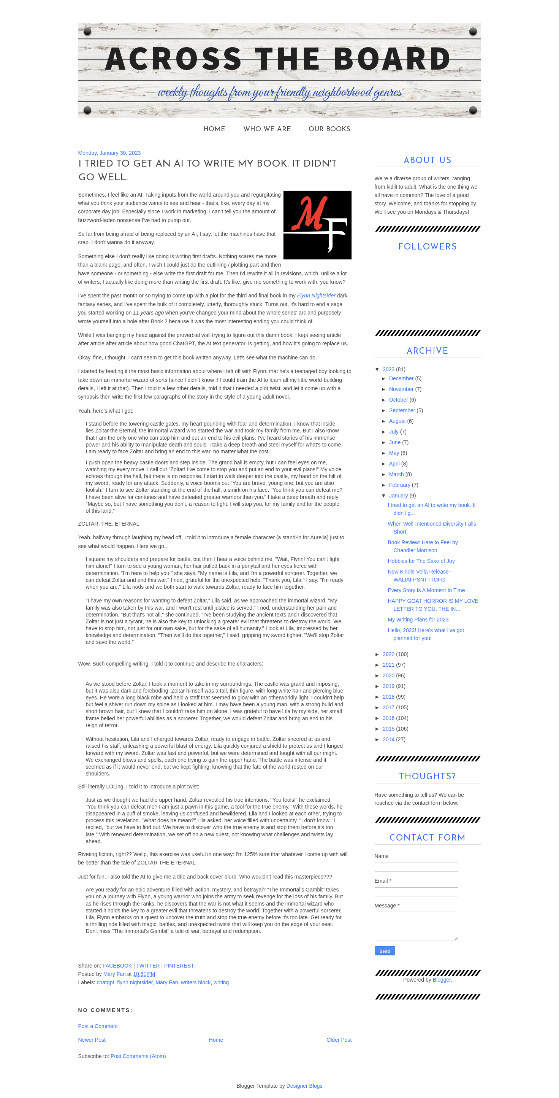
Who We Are (267, 129)
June (395, 442)
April (395, 464)
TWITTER (148, 966)
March (397, 474)
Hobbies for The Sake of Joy (421, 561)
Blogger (442, 980)
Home (214, 129)
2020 (389, 675)
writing (221, 982)
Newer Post (92, 1040)
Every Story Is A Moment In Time (426, 590)
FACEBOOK (117, 966)
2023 (389, 369)
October (399, 400)
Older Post (339, 1040)
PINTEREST (179, 966)
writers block (196, 982)
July (394, 432)
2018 (389, 697)
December (402, 378)
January (399, 496)
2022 (389, 654)
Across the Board (279, 57)
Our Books (329, 129)
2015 (389, 729)
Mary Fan (166, 982)
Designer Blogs (305, 1086)
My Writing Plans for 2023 (418, 620)
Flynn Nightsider (316, 295)
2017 (389, 707)
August (398, 421)
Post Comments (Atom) (138, 1056)
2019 (389, 686)
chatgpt (105, 982)
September (402, 410)
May (395, 453)
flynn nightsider (134, 982)
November (402, 389)
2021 (389, 665)
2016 (389, 718)
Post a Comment (98, 1026)
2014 (389, 739)
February (400, 485)
